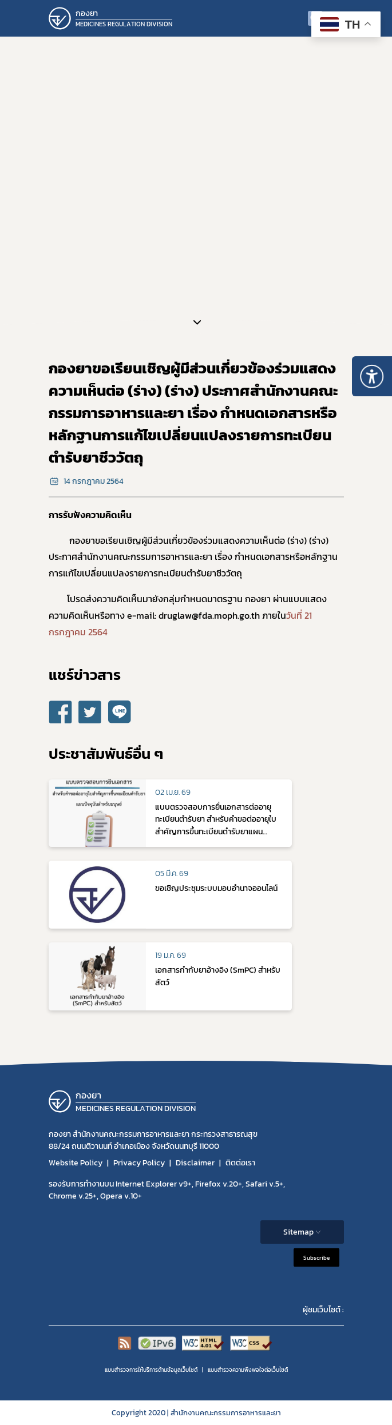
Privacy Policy (139, 1163)
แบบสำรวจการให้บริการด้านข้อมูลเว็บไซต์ (151, 1370)
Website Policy (75, 1163)
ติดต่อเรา (240, 1163)
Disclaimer (195, 1163)
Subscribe (316, 1257)
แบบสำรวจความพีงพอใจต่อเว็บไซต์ (248, 1370)
